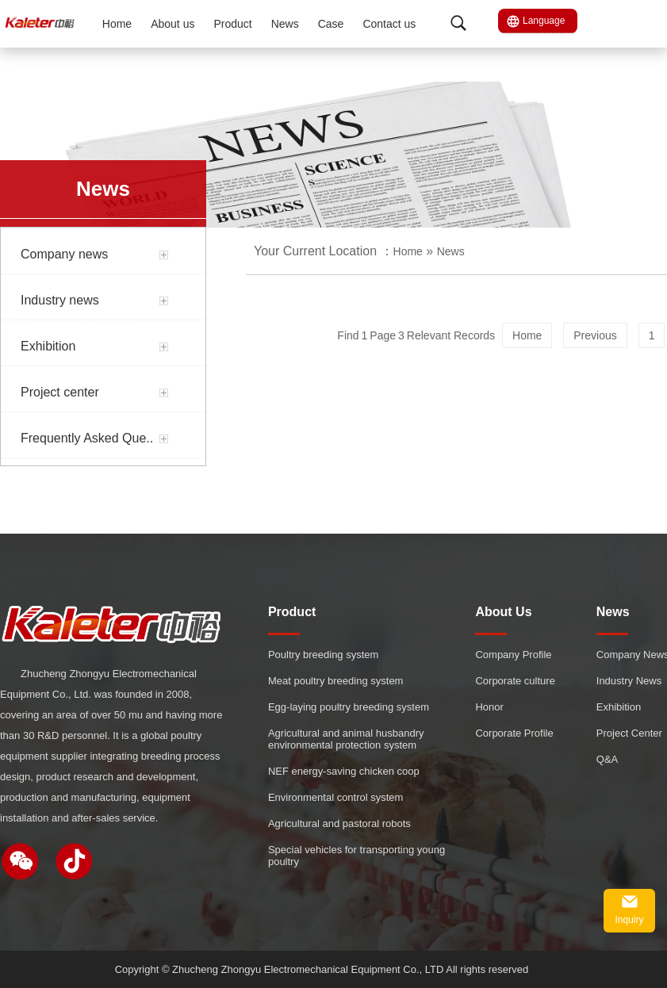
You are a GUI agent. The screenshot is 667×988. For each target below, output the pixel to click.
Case (331, 23)
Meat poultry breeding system (336, 681)
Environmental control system (336, 797)
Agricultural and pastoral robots (339, 823)
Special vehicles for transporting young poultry (356, 855)
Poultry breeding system (323, 655)
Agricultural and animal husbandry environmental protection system (346, 739)
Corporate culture (514, 681)
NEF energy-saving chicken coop (344, 771)
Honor (489, 707)
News (285, 23)
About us (172, 23)
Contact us (389, 23)
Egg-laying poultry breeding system (348, 707)
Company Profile (513, 655)
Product (232, 23)
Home (117, 23)
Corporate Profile (514, 733)
